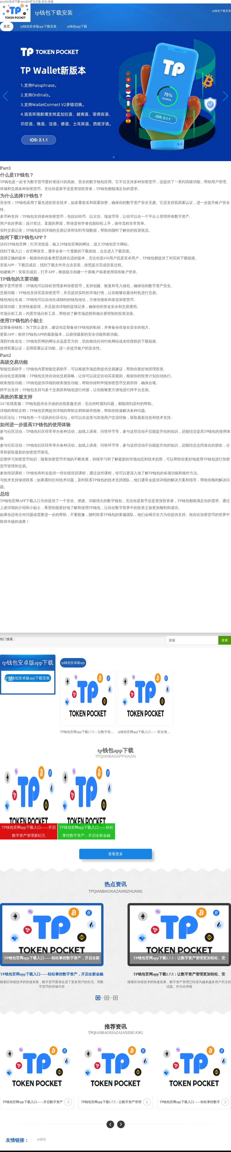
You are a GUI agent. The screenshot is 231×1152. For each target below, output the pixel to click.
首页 (6, 26)
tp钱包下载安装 (221, 10)
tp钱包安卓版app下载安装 (38, 26)
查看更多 (115, 854)
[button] (225, 96)
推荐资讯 (115, 1027)
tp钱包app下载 (77, 26)
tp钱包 (41, 1139)
